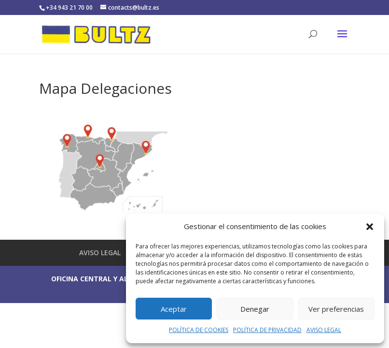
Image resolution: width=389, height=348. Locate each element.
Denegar (254, 309)
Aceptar (174, 309)
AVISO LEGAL (323, 330)
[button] (370, 227)
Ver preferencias (336, 309)
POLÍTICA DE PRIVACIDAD (267, 330)
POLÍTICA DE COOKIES (198, 330)
